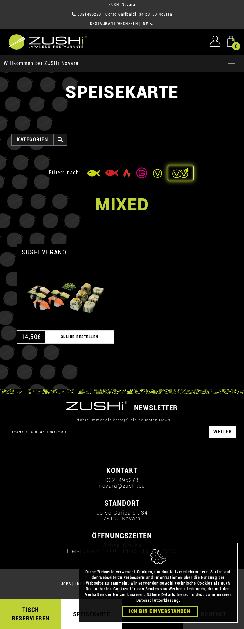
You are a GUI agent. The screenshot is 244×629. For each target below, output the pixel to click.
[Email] (109, 432)
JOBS (66, 584)
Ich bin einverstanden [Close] (160, 611)
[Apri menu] (231, 63)
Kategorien (32, 140)
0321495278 (89, 14)
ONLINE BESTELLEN (79, 337)
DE (148, 24)
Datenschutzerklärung (157, 600)
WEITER (223, 432)
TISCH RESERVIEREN (31, 614)
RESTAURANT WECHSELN (114, 24)
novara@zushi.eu (122, 486)
